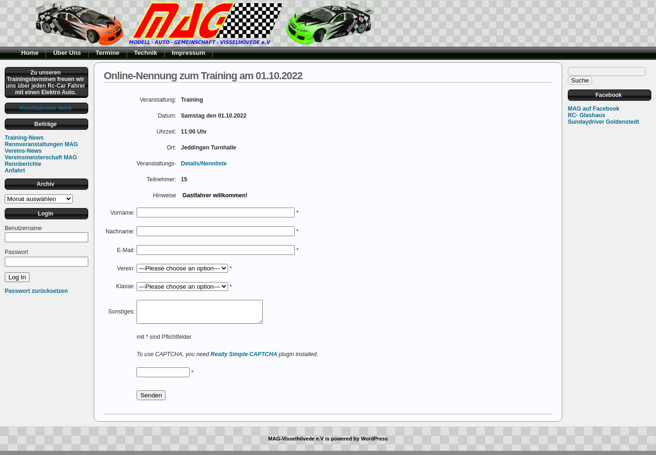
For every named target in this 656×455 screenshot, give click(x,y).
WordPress (374, 443)
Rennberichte (23, 164)
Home (29, 52)
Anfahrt (15, 170)
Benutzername (23, 228)
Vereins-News (23, 151)
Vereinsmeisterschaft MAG (41, 157)
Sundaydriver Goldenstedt (603, 122)
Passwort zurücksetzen (36, 291)
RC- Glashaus (586, 115)
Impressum (188, 52)
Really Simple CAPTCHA (244, 358)
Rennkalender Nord (46, 108)
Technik (146, 52)
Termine (108, 52)
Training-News (24, 137)
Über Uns (67, 52)
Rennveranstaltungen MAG (41, 144)
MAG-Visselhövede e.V (296, 443)
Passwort (16, 252)
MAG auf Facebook (593, 108)
